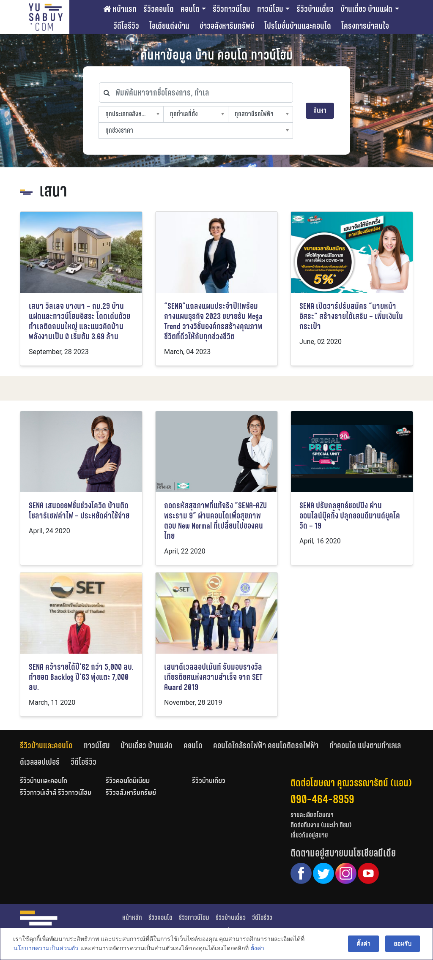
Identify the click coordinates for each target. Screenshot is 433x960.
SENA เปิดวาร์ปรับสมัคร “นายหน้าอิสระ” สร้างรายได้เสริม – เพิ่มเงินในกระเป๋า (351, 316)
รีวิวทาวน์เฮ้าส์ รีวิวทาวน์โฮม (55, 793)
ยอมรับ (403, 944)
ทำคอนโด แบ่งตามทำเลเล (365, 745)
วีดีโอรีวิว (126, 26)
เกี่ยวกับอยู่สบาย (309, 835)
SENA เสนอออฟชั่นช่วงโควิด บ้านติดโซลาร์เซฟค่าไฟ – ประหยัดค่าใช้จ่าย (79, 510)
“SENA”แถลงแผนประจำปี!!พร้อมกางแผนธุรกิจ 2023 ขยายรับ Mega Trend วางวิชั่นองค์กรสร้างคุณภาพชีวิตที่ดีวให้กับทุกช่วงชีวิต (213, 321)
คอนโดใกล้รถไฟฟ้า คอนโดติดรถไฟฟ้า (265, 745)
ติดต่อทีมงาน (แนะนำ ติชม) (320, 825)
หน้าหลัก (132, 917)
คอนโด (190, 9)
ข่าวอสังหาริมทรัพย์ (227, 26)
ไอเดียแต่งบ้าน (169, 26)
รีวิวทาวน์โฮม (231, 9)
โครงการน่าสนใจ (365, 26)
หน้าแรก (120, 9)
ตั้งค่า (257, 949)
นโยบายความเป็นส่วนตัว (45, 949)
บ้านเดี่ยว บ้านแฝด (366, 9)
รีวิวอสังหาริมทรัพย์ (131, 793)
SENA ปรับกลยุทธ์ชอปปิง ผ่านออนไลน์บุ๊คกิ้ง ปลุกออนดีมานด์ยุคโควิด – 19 (349, 515)
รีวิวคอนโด (158, 9)
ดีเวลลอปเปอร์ (40, 762)
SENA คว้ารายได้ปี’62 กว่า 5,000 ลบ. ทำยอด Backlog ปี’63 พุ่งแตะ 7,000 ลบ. (81, 677)
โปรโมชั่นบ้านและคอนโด (297, 26)
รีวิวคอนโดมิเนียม (128, 781)
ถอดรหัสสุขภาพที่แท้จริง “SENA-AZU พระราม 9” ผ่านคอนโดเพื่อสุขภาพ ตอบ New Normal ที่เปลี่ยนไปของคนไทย (215, 520)
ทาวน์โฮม (270, 9)
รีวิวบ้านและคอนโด (46, 745)
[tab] (52, 745)
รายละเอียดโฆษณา (312, 815)
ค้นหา (319, 110)
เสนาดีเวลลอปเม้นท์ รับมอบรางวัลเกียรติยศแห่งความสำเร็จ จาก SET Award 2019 (213, 677)
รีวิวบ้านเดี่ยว (315, 9)
